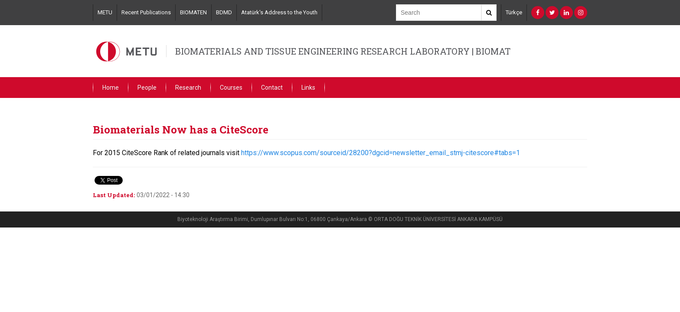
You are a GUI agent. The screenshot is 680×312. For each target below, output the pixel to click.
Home (110, 87)
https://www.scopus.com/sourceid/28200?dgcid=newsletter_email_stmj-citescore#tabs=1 (380, 153)
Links (308, 87)
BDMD (224, 12)
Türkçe (514, 12)
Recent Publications (146, 12)
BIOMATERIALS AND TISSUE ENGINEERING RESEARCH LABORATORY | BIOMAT (342, 51)
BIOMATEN (193, 12)
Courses (231, 87)
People (147, 87)
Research (188, 87)
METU (105, 12)
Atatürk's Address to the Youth (279, 12)
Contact (272, 87)
